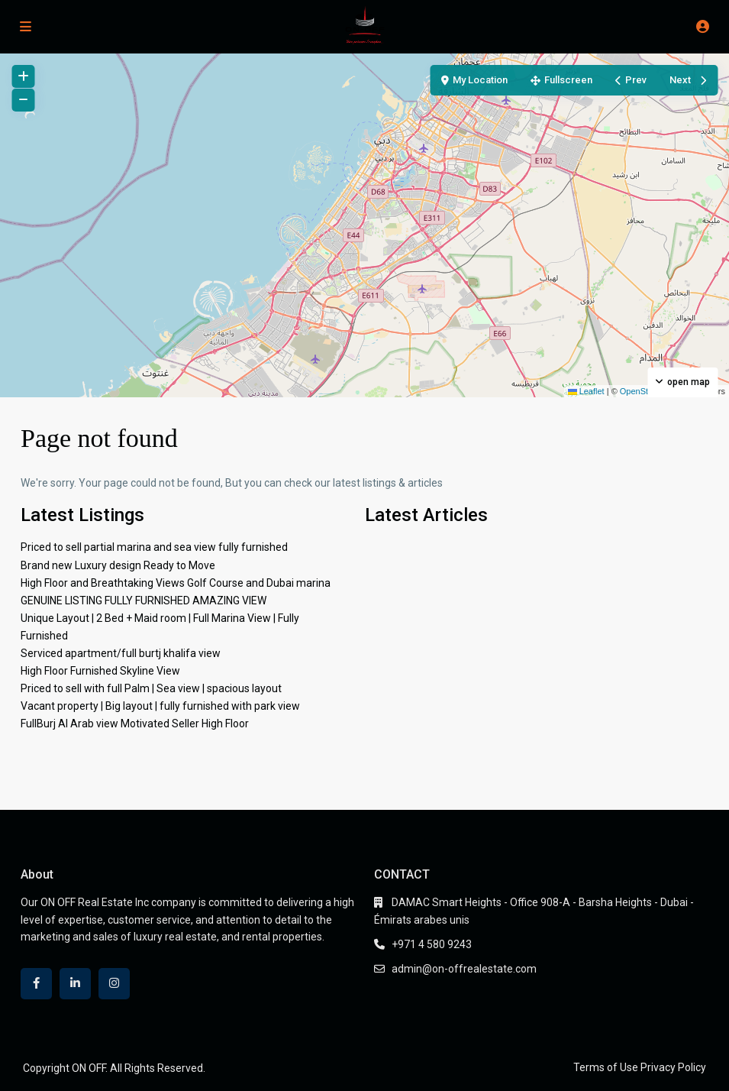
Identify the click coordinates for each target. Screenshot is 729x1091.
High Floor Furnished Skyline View (100, 671)
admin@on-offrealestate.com (464, 969)
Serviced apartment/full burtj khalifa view (121, 653)
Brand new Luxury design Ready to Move (118, 565)
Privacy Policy (673, 1067)
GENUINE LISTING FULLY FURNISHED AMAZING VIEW (143, 600)
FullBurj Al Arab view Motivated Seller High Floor (135, 723)
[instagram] (114, 983)
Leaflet (586, 391)
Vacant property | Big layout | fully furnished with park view (160, 706)
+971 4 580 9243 (432, 944)
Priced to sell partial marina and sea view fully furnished (154, 547)
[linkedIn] (75, 983)
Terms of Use (605, 1067)
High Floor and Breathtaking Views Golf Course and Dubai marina (176, 583)
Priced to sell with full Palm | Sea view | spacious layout (151, 688)
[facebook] (36, 983)
